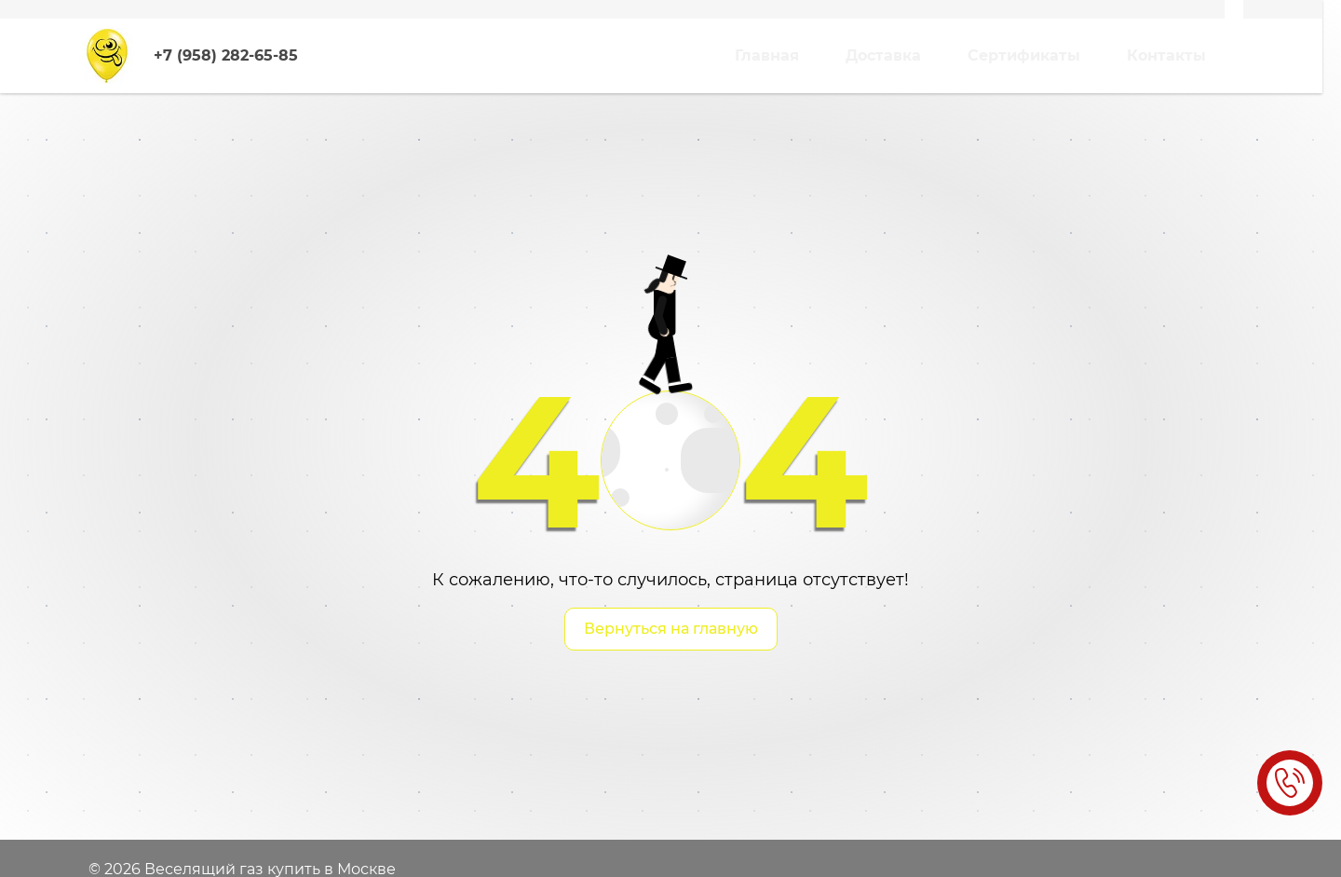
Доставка (883, 55)
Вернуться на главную (671, 628)
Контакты (1166, 55)
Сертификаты (1024, 55)
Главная (767, 55)
